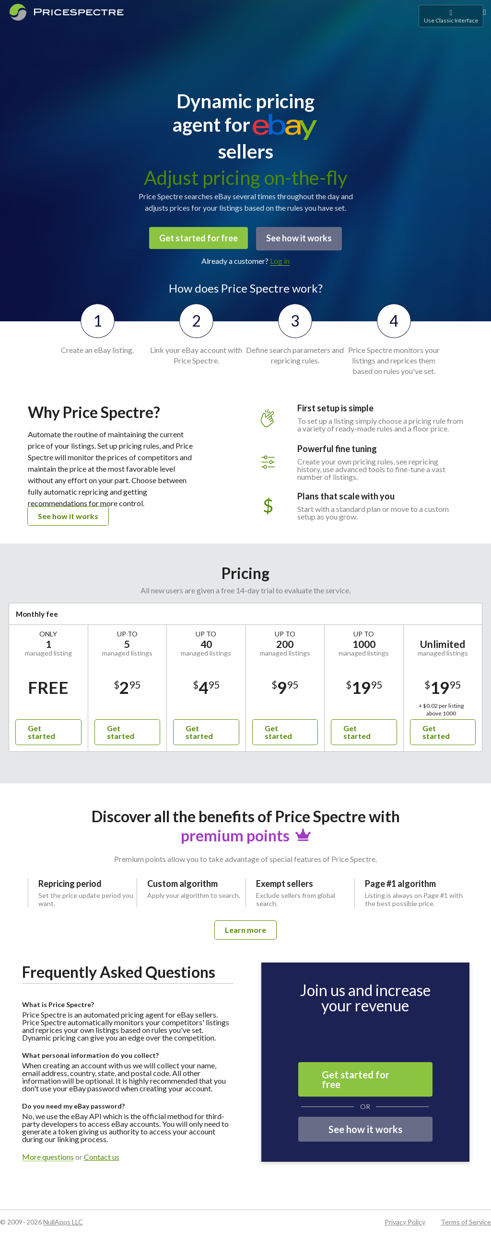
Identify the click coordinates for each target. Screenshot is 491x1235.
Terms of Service (466, 1220)
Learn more (245, 928)
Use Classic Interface (451, 16)
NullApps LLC (63, 1220)
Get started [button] (41, 730)
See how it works (300, 238)
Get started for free (197, 238)
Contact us (101, 1155)
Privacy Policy (405, 1220)
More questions (48, 1156)
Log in (280, 259)
